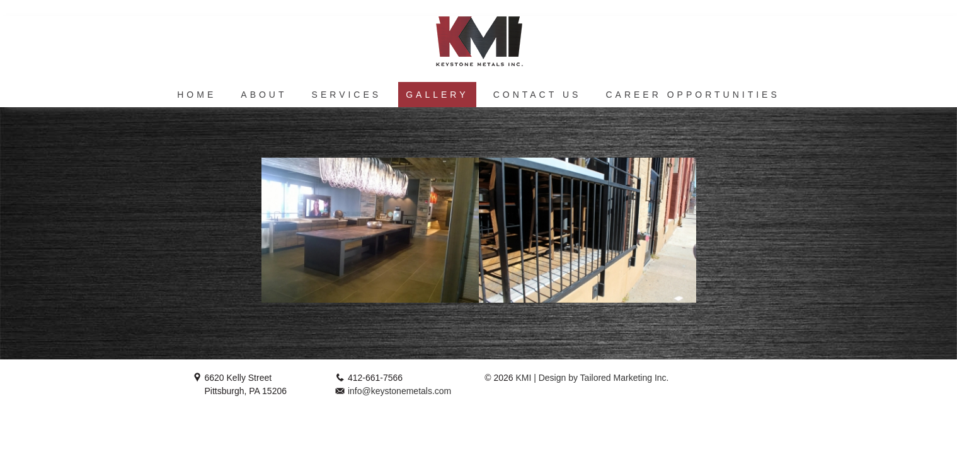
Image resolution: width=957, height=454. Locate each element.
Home (196, 95)
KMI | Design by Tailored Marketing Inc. (591, 378)
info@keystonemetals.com (399, 391)
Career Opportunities (692, 95)
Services (347, 95)
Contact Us (537, 95)
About (264, 95)
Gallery (437, 95)
